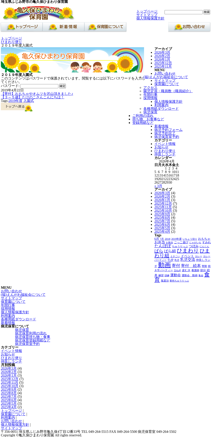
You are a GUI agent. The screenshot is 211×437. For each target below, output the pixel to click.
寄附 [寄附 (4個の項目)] (204, 266)
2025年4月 (162, 231)
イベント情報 (165, 144)
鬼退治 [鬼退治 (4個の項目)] (165, 280)
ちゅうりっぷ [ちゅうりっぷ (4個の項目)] (180, 246)
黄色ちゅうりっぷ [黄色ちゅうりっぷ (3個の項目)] (179, 281)
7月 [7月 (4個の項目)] (162, 238)
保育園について (105, 28)
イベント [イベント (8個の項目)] (187, 256)
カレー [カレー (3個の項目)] (198, 256)
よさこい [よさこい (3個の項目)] (175, 256)
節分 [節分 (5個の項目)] (203, 270)
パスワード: (29, 86)
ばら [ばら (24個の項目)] (158, 250)
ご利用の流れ (143, 115)
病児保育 (150, 112)
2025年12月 (163, 63)
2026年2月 (162, 56)
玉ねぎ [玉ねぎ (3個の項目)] (177, 270)
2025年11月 (163, 66)
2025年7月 (162, 221)
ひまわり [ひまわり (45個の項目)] (188, 250)
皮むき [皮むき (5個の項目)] (186, 270)
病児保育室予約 (166, 137)
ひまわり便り (11, 42)
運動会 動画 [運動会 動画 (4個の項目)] (190, 275)
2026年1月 (162, 59)
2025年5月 (162, 228)
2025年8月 (162, 217)
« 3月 (158, 186)
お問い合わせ (189, 28)
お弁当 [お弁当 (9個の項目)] (159, 242)
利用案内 (147, 28)
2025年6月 (162, 224)
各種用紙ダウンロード (161, 108)
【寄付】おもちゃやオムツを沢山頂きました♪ (37, 94)
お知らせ (161, 147)
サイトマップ (146, 15)
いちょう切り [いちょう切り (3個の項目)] (190, 239)
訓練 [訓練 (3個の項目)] (167, 275)
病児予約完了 (165, 133)
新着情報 (64, 28)
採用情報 (150, 98)
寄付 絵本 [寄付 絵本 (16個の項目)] (191, 266)
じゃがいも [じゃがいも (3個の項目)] (195, 242)
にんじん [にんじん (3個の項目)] (204, 246)
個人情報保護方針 (150, 18)
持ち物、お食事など (148, 119)
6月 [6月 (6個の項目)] (156, 238)
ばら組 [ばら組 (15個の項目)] (170, 251)
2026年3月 (162, 52)
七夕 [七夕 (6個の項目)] (170, 260)
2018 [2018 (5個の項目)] (167, 238)
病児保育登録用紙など (32, 340)
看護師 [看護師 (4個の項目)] (195, 270)
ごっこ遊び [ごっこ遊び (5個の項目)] (181, 242)
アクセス (150, 87)
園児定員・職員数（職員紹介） (168, 91)
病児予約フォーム (168, 130)
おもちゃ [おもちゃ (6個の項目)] (204, 238)
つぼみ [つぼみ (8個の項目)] (194, 246)
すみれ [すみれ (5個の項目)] (206, 242)
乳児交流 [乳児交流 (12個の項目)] (187, 260)
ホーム (21, 28)
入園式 (28, 101)
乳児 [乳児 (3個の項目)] (176, 260)
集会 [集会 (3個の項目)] (200, 275)
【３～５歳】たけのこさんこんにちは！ (32, 97)
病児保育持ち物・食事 (32, 337)
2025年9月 (162, 214)
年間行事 (150, 94)
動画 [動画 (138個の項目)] (164, 264)
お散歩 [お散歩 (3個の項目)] (169, 242)
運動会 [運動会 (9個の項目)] (175, 275)
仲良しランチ (165, 154)
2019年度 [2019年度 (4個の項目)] (176, 238)
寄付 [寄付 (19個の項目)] (176, 265)
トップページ (146, 11)
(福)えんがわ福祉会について (165, 77)
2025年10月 (163, 210)
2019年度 (15, 101)
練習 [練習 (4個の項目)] (161, 275)
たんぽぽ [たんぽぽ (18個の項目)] (162, 246)
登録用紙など (143, 123)
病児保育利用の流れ (31, 333)
